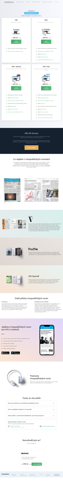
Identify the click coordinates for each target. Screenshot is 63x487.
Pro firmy (57, 1)
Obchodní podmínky (14, 475)
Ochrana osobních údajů (23, 475)
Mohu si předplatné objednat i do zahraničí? (20, 409)
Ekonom (28, 1)
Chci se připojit (31, 147)
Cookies (41, 474)
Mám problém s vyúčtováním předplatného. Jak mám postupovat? (26, 415)
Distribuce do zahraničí (47, 1)
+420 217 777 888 (14, 426)
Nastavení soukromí (48, 475)
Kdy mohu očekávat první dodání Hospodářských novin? (23, 403)
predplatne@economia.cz (48, 426)
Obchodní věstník (36, 1)
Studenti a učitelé (20, 1)
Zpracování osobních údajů (32, 475)
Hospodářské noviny (9, 1)
